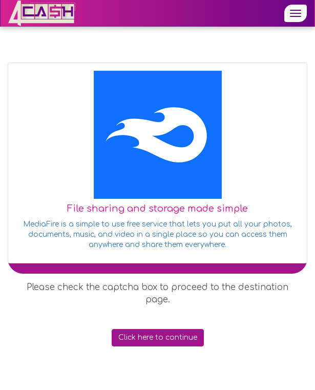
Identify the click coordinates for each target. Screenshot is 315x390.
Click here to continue (157, 337)
